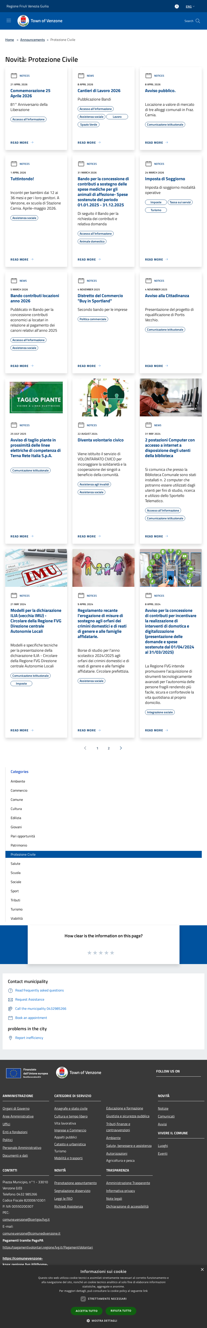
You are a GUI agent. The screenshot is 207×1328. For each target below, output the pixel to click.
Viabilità (17, 918)
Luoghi (163, 1145)
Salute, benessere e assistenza (129, 1145)
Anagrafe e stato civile (70, 1108)
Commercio (19, 790)
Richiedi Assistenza (68, 1206)
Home (9, 39)
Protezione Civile (23, 854)
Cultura (16, 808)
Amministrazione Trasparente (128, 1182)
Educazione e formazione (124, 1108)
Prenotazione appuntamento (75, 1182)
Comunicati (166, 1116)
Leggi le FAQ (63, 1198)
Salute (15, 863)
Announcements (32, 39)
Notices (20, 76)
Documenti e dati (15, 1155)
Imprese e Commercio (70, 1130)
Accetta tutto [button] (87, 1311)
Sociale (16, 881)
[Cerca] (197, 21)
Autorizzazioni (116, 1153)
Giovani (16, 827)
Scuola (16, 872)
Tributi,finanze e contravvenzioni (118, 1127)
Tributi (15, 900)
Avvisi (162, 1124)
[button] (103, 1320)
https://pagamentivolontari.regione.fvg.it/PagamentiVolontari (26, 1247)
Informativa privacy (120, 1190)
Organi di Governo (16, 1108)
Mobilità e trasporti (68, 1158)
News (86, 76)
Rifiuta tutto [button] (121, 1311)
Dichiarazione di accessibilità (127, 1206)
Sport (15, 891)
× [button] (202, 1269)
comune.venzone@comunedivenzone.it (26, 1233)
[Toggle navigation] (8, 20)
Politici (8, 1139)
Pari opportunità (23, 836)
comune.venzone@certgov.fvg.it (26, 1219)
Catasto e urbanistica (70, 1144)
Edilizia (16, 817)
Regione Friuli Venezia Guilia (28, 6)
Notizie (163, 1108)
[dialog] (103, 1296)
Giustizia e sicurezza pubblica (127, 1116)
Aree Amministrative (18, 1116)
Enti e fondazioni (15, 1131)
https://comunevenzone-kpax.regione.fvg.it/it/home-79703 (25, 1264)
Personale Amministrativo (22, 1147)
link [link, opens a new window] (145, 1291)
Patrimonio (19, 845)
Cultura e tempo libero (70, 1116)
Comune (17, 799)
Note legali (114, 1198)
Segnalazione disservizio (72, 1190)
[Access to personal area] (177, 6)
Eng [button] (191, 6)
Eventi (163, 1153)
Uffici (6, 1124)
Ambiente (18, 781)
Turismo (16, 909)
